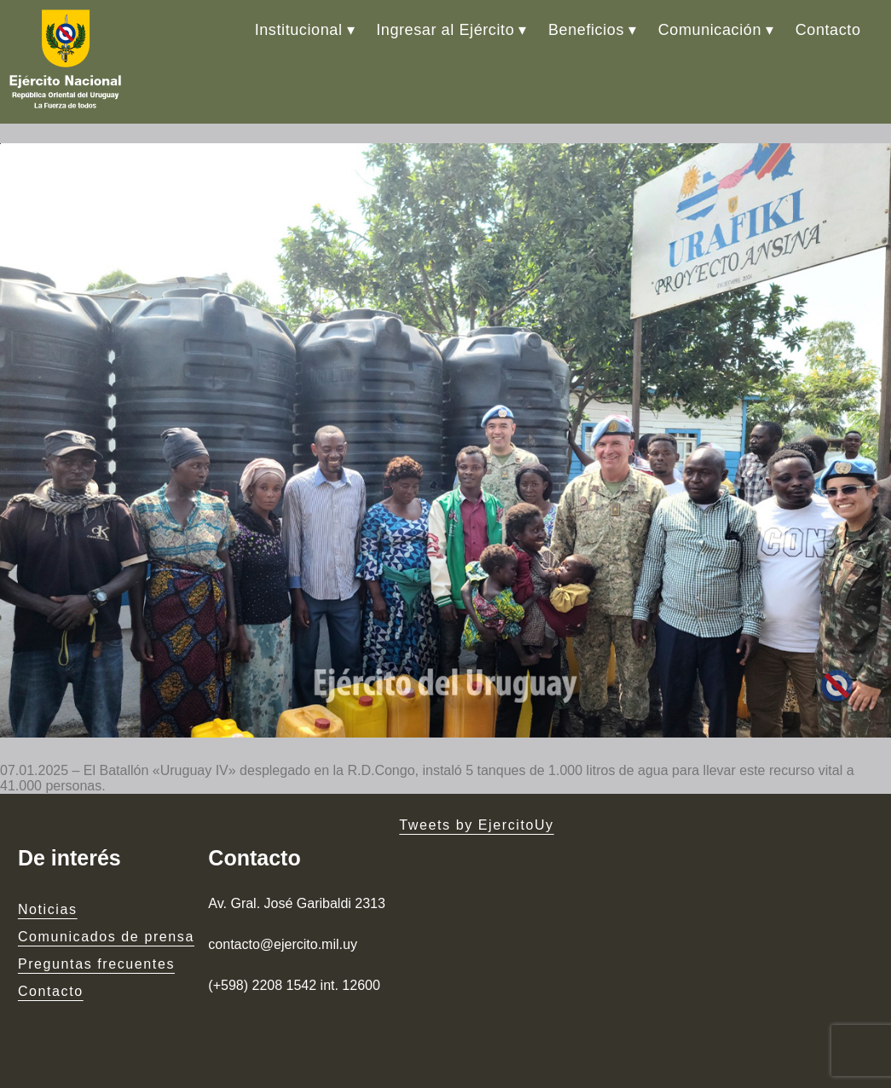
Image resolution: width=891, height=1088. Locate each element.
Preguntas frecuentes (96, 964)
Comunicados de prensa (106, 936)
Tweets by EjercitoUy (476, 825)
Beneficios (586, 29)
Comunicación (709, 29)
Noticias (48, 909)
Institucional (299, 29)
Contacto (828, 29)
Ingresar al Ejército (445, 29)
